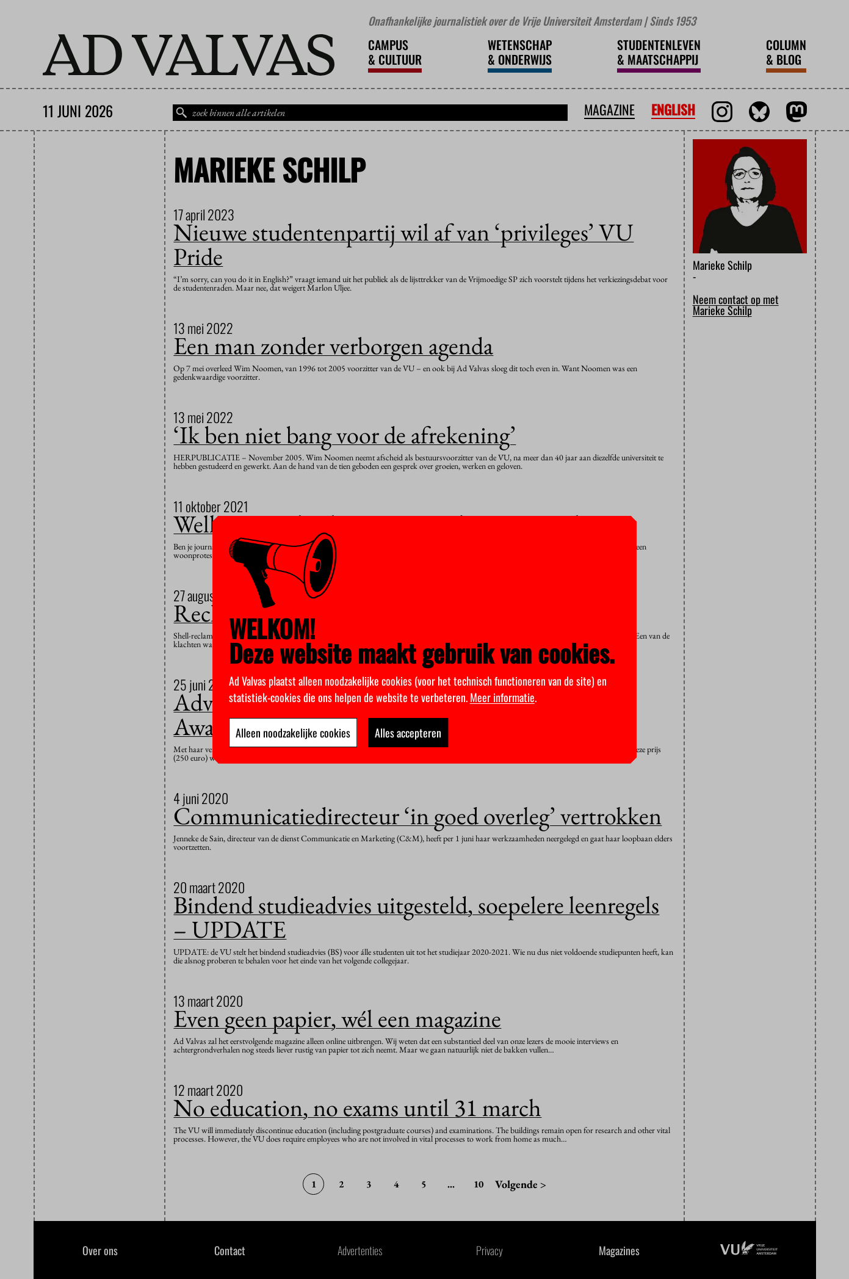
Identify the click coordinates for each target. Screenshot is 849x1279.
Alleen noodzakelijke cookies (293, 733)
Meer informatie (502, 697)
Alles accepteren (408, 733)
